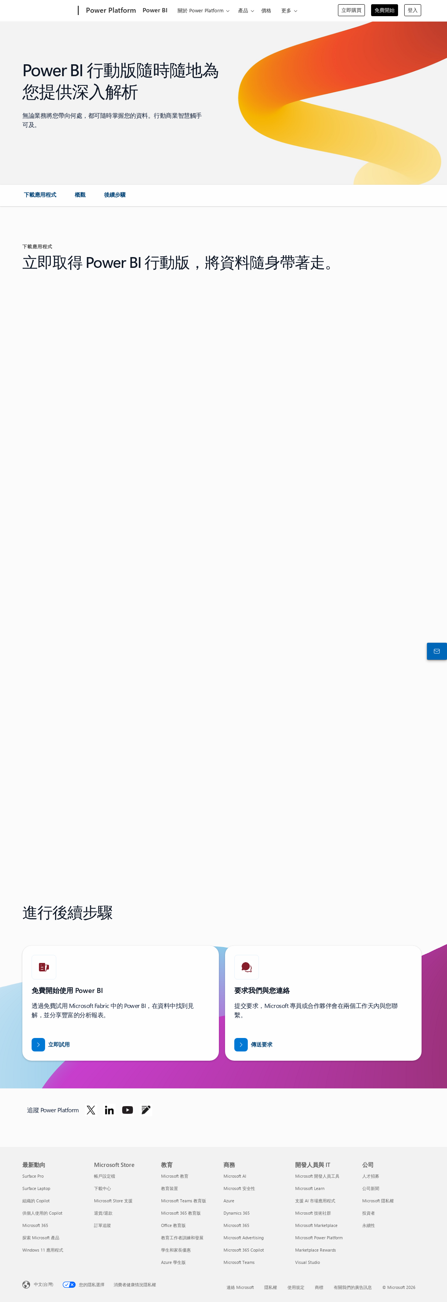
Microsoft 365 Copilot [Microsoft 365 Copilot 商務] (244, 1250)
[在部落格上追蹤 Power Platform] (146, 1110)
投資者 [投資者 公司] (368, 1213)
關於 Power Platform (201, 10)
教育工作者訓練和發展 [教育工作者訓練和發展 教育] (182, 1237)
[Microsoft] (48, 10)
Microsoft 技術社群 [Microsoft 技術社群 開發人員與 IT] (313, 1213)
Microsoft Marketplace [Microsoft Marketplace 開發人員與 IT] (316, 1225)
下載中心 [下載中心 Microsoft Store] (102, 1188)
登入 (413, 10)
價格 (266, 10)
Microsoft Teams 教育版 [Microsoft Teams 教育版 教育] (183, 1200)
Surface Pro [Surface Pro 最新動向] (33, 1176)
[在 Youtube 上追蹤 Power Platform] (127, 1110)
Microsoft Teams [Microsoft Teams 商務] (239, 1262)
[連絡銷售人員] (435, 651)
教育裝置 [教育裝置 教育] (169, 1188)
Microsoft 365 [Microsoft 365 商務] (236, 1225)
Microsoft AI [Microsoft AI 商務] (235, 1176)
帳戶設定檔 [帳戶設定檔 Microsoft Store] (104, 1176)
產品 (243, 10)
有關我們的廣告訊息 (353, 1287)
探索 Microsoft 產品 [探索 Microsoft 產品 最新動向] (40, 1237)
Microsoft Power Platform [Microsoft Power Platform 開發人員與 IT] (319, 1237)
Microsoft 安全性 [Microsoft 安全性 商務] (239, 1188)
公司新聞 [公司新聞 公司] (370, 1188)
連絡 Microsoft (240, 1287)
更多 (286, 10)
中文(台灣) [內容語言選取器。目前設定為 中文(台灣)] (43, 1284)
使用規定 (295, 1287)
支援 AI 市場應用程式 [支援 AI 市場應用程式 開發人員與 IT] (315, 1200)
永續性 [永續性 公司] (368, 1225)
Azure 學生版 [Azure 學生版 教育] (173, 1262)
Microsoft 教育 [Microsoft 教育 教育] (174, 1176)
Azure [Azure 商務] (229, 1200)
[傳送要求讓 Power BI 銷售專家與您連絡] (253, 1044)
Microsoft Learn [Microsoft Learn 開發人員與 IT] (309, 1188)
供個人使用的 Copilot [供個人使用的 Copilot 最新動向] (42, 1213)
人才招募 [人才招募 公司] (370, 1176)
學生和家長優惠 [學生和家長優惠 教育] (176, 1250)
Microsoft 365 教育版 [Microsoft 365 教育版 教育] (181, 1213)
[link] (40, 198)
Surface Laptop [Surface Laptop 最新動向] (36, 1188)
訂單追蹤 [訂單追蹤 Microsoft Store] (102, 1225)
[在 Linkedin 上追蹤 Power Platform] (109, 1110)
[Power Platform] (110, 10)
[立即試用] (51, 1044)
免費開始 (385, 10)
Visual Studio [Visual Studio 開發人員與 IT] (307, 1262)
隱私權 (270, 1287)
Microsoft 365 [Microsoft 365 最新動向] (35, 1225)
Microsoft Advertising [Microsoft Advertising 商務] (244, 1237)
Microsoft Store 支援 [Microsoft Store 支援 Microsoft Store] (113, 1200)
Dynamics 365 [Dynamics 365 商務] (237, 1213)
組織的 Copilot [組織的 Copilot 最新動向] (36, 1200)
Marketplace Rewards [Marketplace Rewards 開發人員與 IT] (315, 1250)
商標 (319, 1287)
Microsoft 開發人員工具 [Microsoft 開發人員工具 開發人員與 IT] (317, 1176)
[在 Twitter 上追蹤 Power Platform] (91, 1110)
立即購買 (351, 10)
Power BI (155, 10)
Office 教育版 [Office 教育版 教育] (173, 1225)
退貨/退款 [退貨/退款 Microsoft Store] (103, 1213)
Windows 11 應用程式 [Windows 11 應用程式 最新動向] (42, 1250)
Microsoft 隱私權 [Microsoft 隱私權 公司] (378, 1200)
